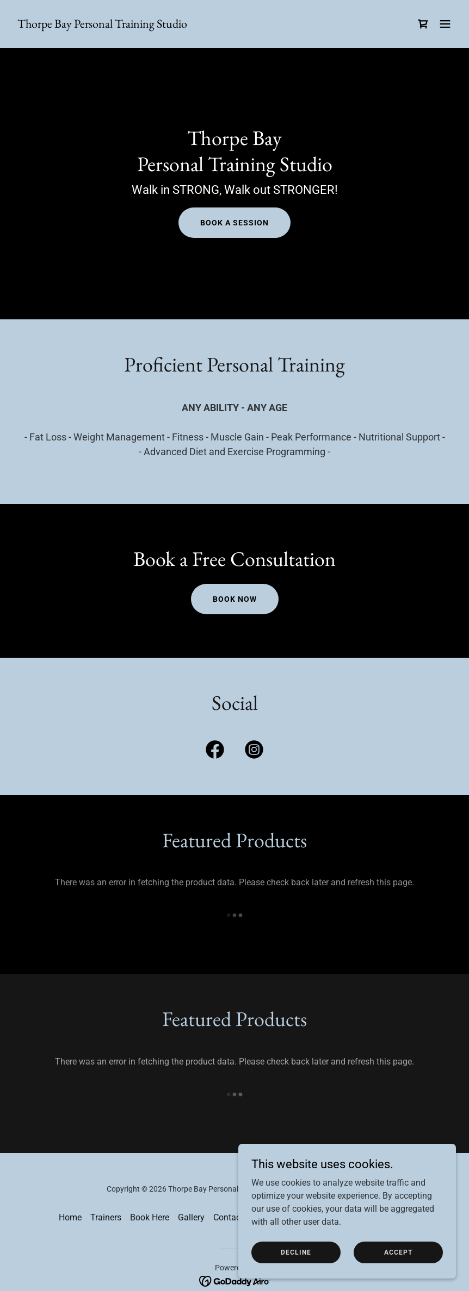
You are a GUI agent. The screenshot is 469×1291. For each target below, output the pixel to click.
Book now (235, 599)
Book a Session (234, 222)
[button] (445, 24)
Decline (296, 1252)
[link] (102, 25)
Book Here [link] (149, 1217)
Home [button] (70, 1217)
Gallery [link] (191, 1217)
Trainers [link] (105, 1217)
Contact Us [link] (234, 1217)
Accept (398, 1252)
